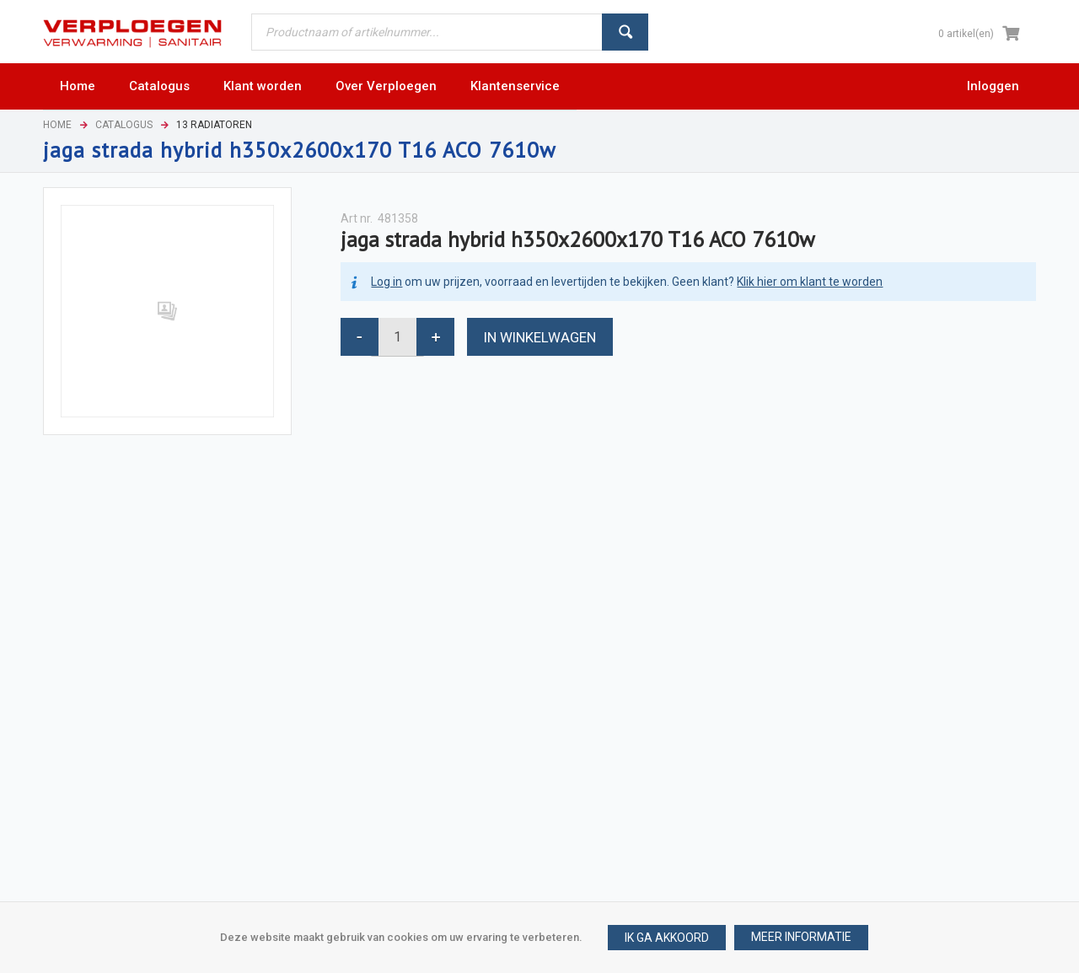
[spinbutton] (397, 337)
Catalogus (124, 125)
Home (57, 125)
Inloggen (993, 86)
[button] (801, 937)
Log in (386, 281)
